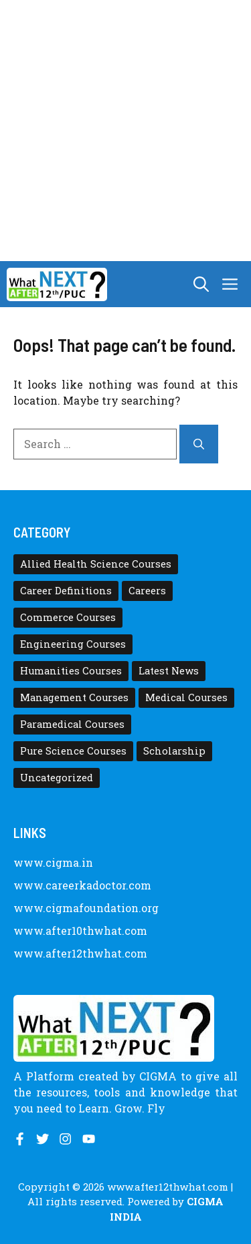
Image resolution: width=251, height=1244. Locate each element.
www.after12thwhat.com (80, 953)
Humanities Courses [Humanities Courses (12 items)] (71, 670)
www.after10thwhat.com (80, 930)
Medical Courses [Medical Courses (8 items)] (186, 697)
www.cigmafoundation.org (86, 908)
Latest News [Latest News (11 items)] (169, 670)
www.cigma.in (53, 862)
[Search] (198, 444)
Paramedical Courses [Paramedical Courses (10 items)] (72, 724)
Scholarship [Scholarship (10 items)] (174, 751)
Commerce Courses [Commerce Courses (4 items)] (68, 617)
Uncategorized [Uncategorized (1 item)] (56, 777)
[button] (201, 284)
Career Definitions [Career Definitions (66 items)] (66, 590)
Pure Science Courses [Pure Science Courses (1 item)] (73, 751)
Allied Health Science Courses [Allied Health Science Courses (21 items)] (95, 564)
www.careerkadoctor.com (82, 885)
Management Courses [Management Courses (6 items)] (74, 697)
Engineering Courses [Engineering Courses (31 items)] (73, 644)
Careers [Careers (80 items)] (147, 590)
